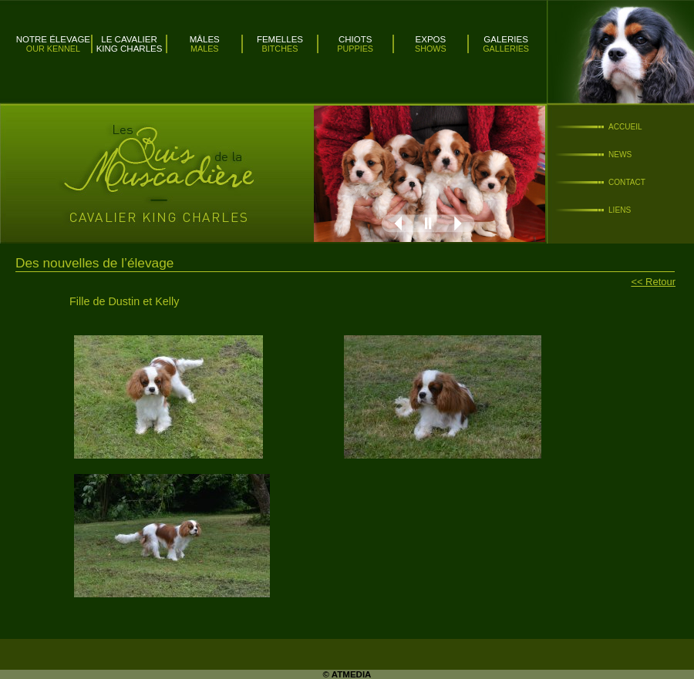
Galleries (506, 48)
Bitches (280, 48)
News (620, 154)
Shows (430, 48)
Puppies (355, 48)
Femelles (280, 39)
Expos (431, 39)
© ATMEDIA (347, 674)
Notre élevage (53, 39)
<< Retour (653, 281)
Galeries (505, 39)
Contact (626, 182)
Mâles (205, 39)
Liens (619, 210)
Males (204, 48)
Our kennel (53, 48)
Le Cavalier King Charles (129, 44)
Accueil (625, 127)
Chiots (355, 39)
